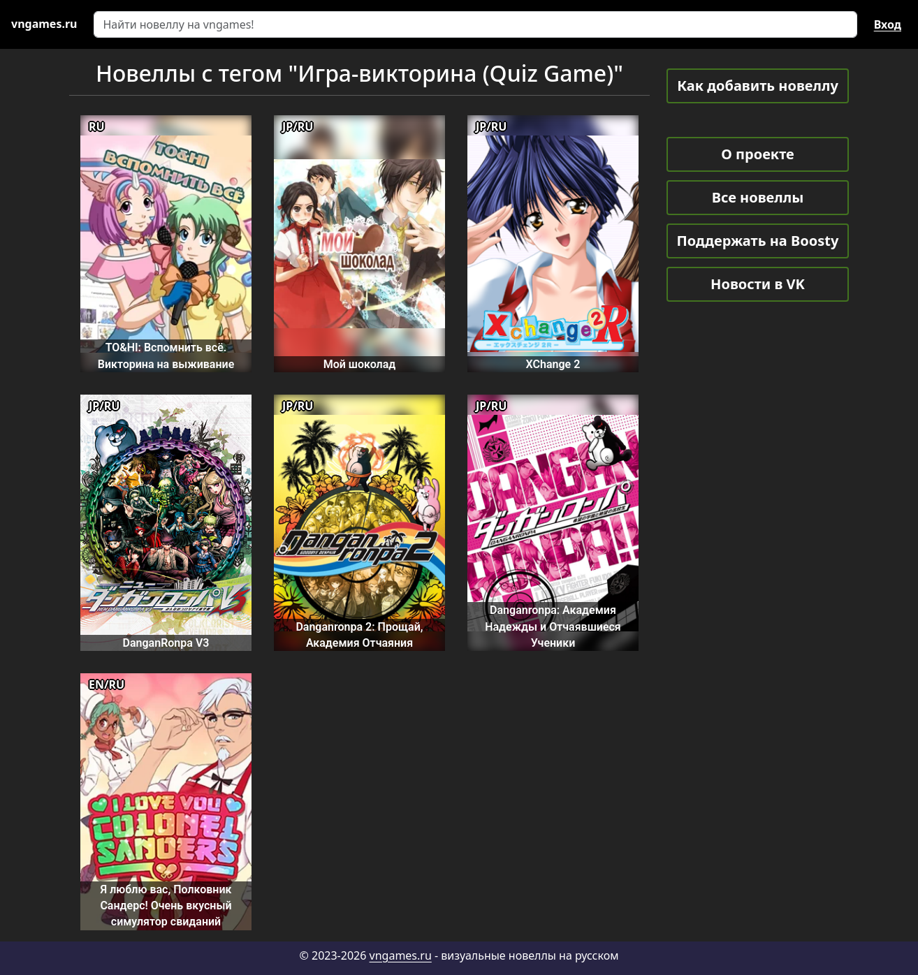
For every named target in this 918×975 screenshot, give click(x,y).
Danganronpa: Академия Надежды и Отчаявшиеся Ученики (553, 626)
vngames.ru (401, 955)
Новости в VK (758, 283)
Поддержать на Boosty (758, 240)
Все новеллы (758, 197)
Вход (887, 24)
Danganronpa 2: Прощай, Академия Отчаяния (359, 635)
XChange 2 (553, 364)
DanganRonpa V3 (166, 643)
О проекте (757, 154)
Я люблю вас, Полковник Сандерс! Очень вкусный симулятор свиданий (165, 906)
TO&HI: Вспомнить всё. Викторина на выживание (166, 355)
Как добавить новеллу (757, 85)
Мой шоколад (359, 364)
